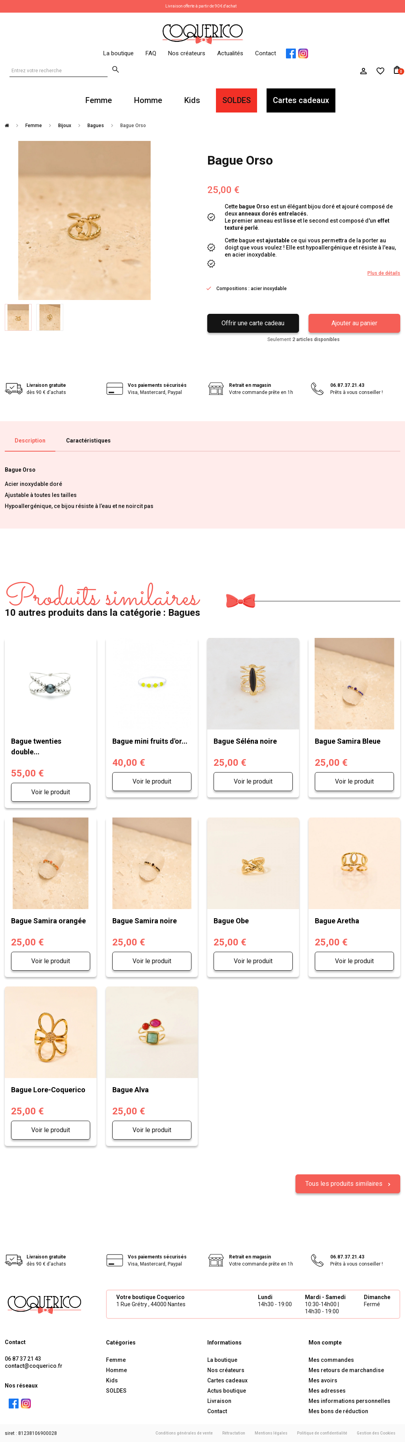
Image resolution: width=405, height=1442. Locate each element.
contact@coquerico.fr (33, 1366)
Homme (148, 100)
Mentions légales (271, 1433)
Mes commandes (331, 1360)
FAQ (151, 53)
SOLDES (236, 100)
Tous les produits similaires (344, 1183)
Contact (265, 53)
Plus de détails (383, 273)
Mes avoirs (322, 1380)
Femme (98, 100)
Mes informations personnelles (349, 1401)
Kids (192, 100)
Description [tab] (30, 440)
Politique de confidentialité (322, 1433)
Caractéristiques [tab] (88, 440)
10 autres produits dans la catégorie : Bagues (102, 601)
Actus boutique (226, 1391)
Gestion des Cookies (376, 1433)
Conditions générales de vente (184, 1433)
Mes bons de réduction (338, 1411)
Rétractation (233, 1433)
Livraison (219, 1401)
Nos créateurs (186, 53)
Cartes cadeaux (301, 100)
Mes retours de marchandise (346, 1370)
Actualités (230, 53)
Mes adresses (327, 1391)
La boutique (118, 53)
